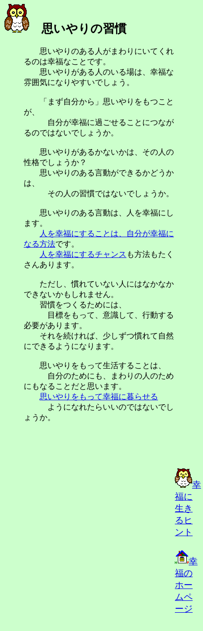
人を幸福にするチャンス (83, 254)
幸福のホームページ (186, 585)
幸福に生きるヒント (188, 508)
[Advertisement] (89, 548)
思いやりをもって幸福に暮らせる (99, 396)
